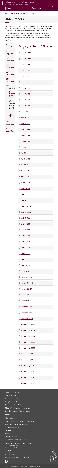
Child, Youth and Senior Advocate (17, 402)
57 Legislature (10, 73)
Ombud (7, 414)
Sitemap (8, 433)
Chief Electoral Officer (13, 399)
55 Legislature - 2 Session (35, 47)
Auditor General (10, 396)
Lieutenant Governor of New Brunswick (19, 421)
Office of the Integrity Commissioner (18, 408)
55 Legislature (10, 87)
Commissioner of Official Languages (18, 411)
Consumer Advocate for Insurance (17, 405)
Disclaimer (8, 430)
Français (36, 8)
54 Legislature (10, 123)
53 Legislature (10, 130)
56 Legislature (10, 80)
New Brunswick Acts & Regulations (17, 424)
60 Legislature (10, 52)
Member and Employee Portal (15, 439)
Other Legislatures (11, 436)
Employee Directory (12, 427)
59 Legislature (10, 59)
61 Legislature (10, 45)
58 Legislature (10, 66)
